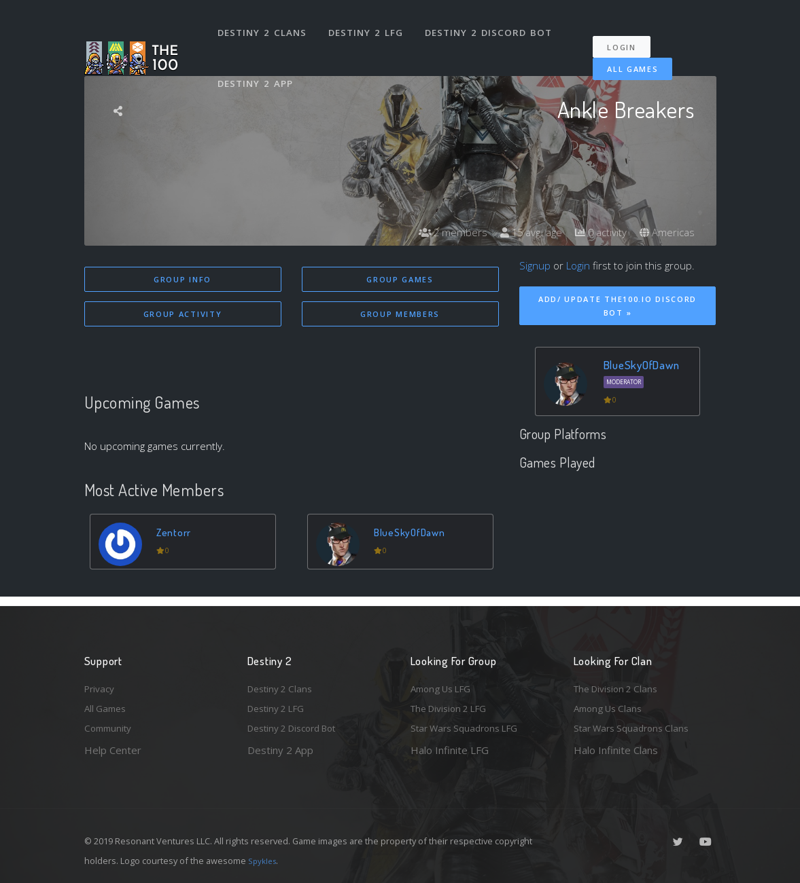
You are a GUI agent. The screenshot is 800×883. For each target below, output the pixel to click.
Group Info (182, 279)
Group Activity (182, 315)
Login (628, 34)
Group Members (400, 315)
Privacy (101, 683)
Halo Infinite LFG (450, 750)
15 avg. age (522, 232)
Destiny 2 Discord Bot (492, 26)
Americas (666, 232)
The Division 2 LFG (454, 706)
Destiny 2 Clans (264, 26)
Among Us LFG (445, 683)
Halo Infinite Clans (616, 750)
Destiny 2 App (257, 64)
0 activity (596, 232)
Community (110, 727)
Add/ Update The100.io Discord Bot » (617, 306)
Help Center (112, 750)
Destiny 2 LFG (369, 26)
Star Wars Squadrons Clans (636, 727)
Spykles (264, 860)
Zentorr (176, 534)
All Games (622, 56)
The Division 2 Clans (620, 683)
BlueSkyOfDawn (414, 534)
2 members (440, 232)
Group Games (400, 279)
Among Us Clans (611, 706)
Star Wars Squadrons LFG (470, 727)
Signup (535, 265)
